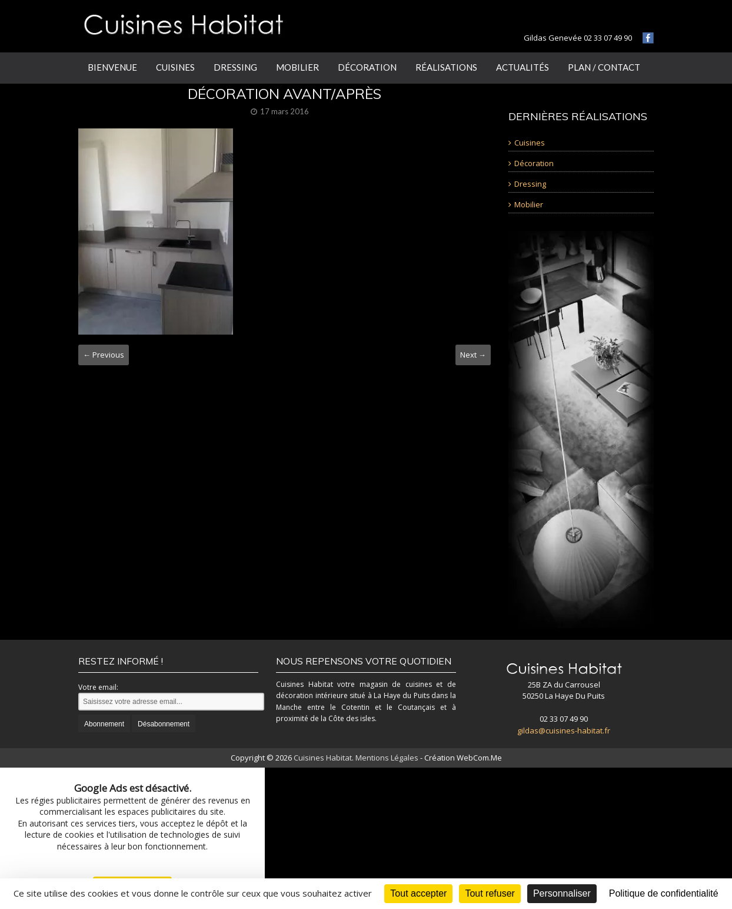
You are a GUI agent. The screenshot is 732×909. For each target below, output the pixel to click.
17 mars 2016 (284, 111)
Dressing (235, 67)
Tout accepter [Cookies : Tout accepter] (418, 893)
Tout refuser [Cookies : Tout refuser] (489, 893)
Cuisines (175, 67)
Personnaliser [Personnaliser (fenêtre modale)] (562, 893)
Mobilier (297, 67)
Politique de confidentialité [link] (663, 893)
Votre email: (98, 687)
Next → (473, 354)
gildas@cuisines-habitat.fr (563, 730)
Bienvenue (112, 67)
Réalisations (446, 67)
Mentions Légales (386, 757)
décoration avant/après (284, 94)
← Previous (103, 354)
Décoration (367, 67)
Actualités (522, 67)
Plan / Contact (604, 67)
